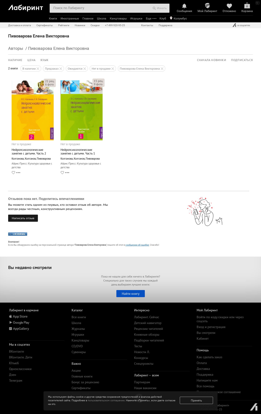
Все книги (79, 317)
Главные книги (82, 376)
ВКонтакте (16, 351)
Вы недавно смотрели (30, 267)
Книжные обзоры (146, 334)
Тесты (138, 346)
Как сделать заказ (209, 357)
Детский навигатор (147, 323)
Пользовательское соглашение (219, 392)
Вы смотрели (206, 333)
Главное (87, 18)
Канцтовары (118, 18)
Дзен (12, 375)
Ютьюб (14, 363)
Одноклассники (20, 369)
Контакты (147, 25)
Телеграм (15, 380)
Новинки (80, 25)
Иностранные (70, 18)
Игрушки (136, 18)
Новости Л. (142, 352)
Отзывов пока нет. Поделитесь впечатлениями (46, 199)
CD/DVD (77, 346)
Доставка (203, 369)
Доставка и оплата (19, 25)
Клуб (163, 18)
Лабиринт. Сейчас (146, 317)
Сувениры (79, 352)
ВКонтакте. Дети (20, 357)
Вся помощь (205, 386)
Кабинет (203, 338)
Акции (76, 370)
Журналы (78, 329)
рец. (49, 81)
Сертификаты (44, 25)
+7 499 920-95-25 (115, 25)
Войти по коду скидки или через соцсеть (220, 319)
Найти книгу (130, 294)
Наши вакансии (145, 388)
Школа (101, 18)
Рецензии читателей (148, 329)
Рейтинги (63, 25)
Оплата (202, 363)
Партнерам (142, 382)
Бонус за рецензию (85, 382)
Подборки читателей (149, 340)
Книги (53, 18)
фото (49, 84)
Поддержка (165, 25)
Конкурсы (141, 358)
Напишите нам (207, 380)
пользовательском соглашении (106, 400)
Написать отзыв (23, 218)
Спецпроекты (143, 363)
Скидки (95, 25)
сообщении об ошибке (137, 244)
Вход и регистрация (211, 327)
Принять (196, 400)
